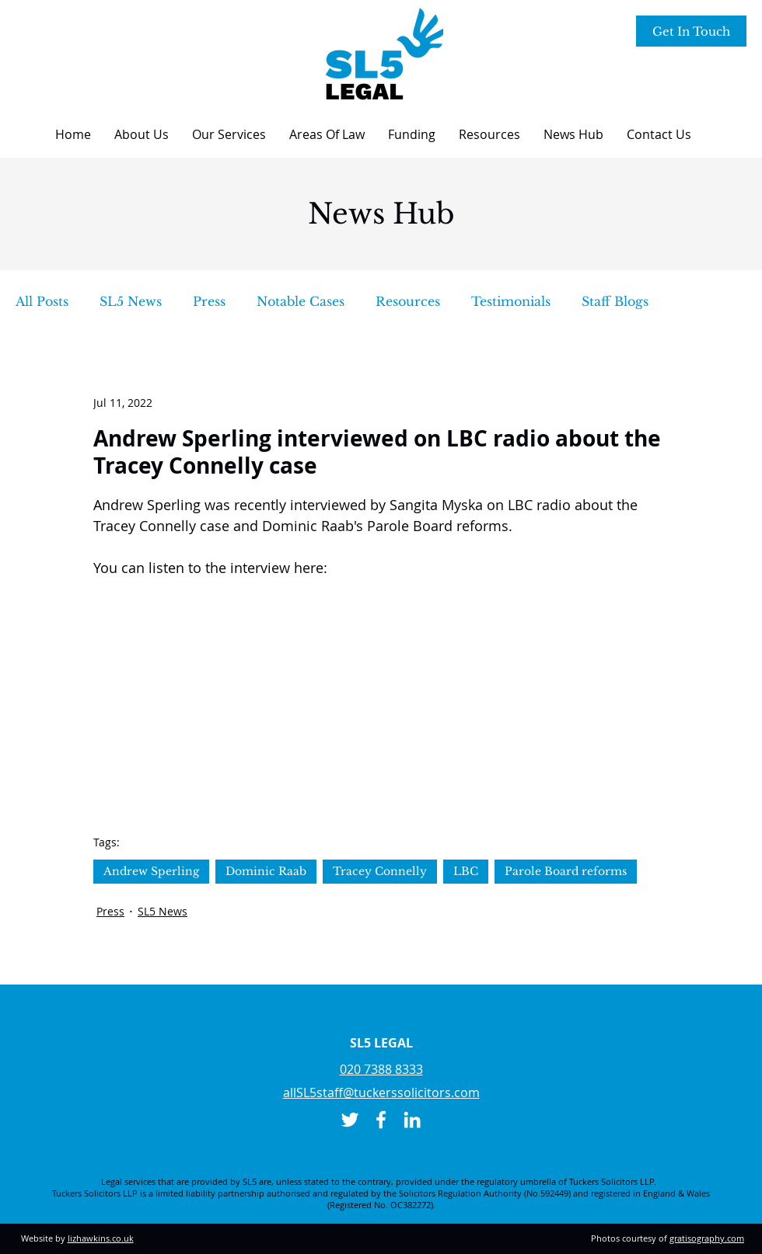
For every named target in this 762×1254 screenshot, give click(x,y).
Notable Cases (300, 301)
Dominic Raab (265, 871)
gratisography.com (706, 1238)
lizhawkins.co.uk (101, 1238)
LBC (465, 871)
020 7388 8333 (381, 1069)
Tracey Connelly (380, 871)
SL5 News (131, 301)
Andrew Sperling (151, 871)
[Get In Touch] (691, 31)
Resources (408, 301)
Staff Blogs (615, 301)
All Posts (42, 301)
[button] (141, 134)
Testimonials (511, 301)
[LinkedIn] (412, 1119)
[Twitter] (350, 1119)
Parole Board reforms (566, 871)
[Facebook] (381, 1119)
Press (209, 301)
